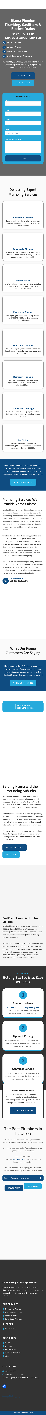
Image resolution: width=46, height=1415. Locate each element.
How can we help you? (13, 139)
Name (7, 100)
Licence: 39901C (7, 1396)
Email (7, 110)
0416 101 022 (19, 1159)
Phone (7, 120)
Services (8, 130)
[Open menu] (42, 4)
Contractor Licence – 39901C (11, 1398)
